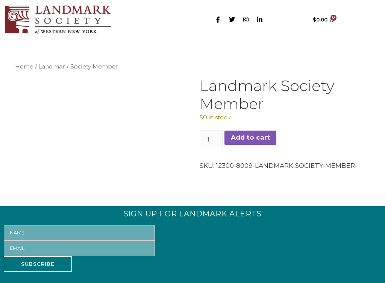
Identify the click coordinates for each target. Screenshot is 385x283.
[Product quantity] (211, 140)
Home (24, 66)
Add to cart (250, 137)
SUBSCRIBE (37, 264)
